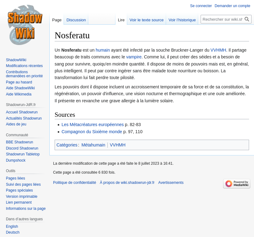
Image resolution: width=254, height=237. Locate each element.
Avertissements (171, 182)
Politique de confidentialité (74, 182)
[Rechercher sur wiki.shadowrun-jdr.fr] (226, 19)
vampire (134, 56)
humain (103, 50)
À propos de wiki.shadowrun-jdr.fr (127, 182)
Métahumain (93, 144)
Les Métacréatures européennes (92, 124)
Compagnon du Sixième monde (91, 131)
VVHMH (218, 50)
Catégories (66, 144)
